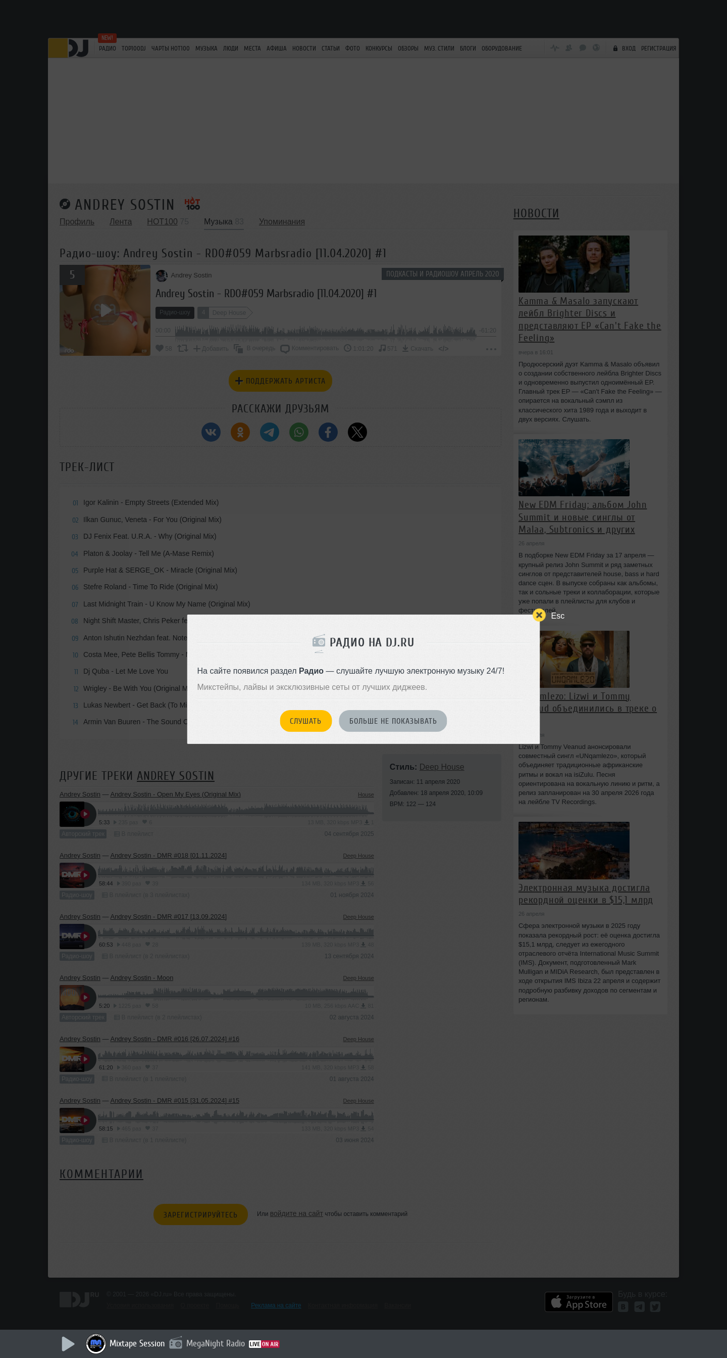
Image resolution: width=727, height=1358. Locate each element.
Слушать (306, 721)
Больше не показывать (393, 721)
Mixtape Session (137, 1343)
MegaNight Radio (215, 1343)
